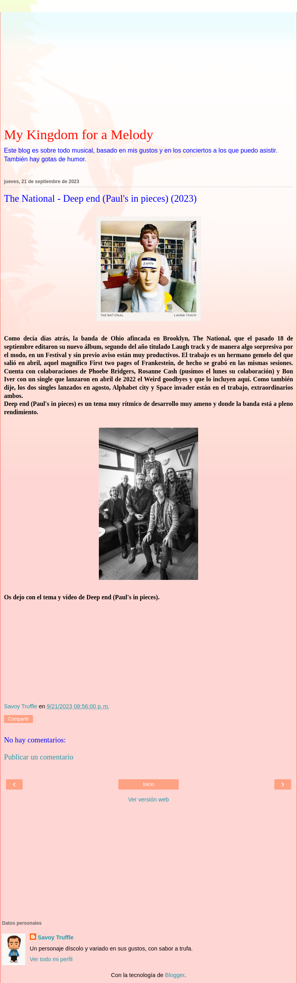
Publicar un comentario (38, 757)
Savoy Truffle (55, 937)
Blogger (175, 975)
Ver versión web (148, 799)
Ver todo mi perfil (51, 959)
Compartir (18, 719)
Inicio (148, 784)
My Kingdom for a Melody (78, 134)
